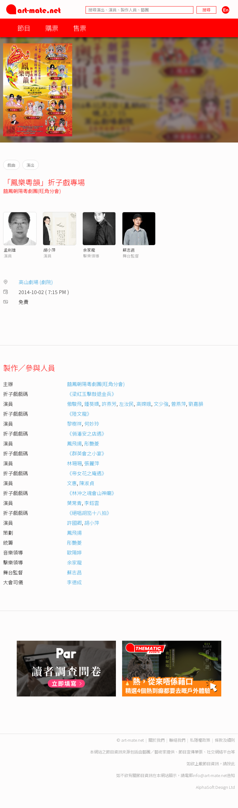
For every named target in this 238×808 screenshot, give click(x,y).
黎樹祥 (74, 423)
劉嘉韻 (195, 403)
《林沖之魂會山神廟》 (92, 493)
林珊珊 (74, 463)
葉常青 (74, 503)
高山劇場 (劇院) (36, 282)
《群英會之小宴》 (87, 453)
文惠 (72, 483)
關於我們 (156, 740)
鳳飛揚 (74, 443)
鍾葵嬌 (91, 403)
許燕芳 (109, 403)
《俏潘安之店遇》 (87, 433)
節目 (23, 28)
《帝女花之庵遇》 (87, 473)
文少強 (161, 403)
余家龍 (89, 250)
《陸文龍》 (79, 413)
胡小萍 (49, 250)
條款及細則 (225, 740)
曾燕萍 (178, 403)
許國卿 (74, 522)
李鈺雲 (91, 503)
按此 (231, 763)
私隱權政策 (200, 740)
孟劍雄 (10, 250)
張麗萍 (91, 463)
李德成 (74, 582)
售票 (79, 28)
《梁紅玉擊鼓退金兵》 (92, 393)
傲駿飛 (74, 403)
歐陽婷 (74, 552)
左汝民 (126, 403)
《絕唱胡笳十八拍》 (89, 512)
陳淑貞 (86, 483)
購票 (51, 28)
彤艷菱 (91, 443)
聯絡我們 (177, 740)
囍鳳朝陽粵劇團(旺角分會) (32, 191)
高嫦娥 (143, 403)
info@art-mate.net (210, 775)
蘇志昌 (129, 250)
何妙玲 (91, 423)
